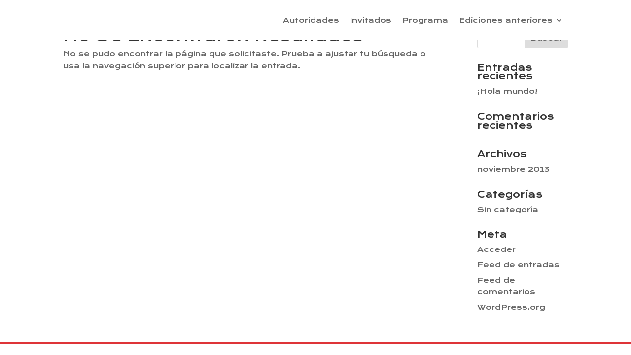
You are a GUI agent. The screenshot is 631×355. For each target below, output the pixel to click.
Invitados (370, 21)
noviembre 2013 (513, 169)
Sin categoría (507, 209)
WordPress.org (511, 307)
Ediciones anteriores (506, 21)
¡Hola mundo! (507, 91)
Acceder (496, 249)
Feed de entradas (518, 264)
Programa (425, 21)
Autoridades (311, 21)
